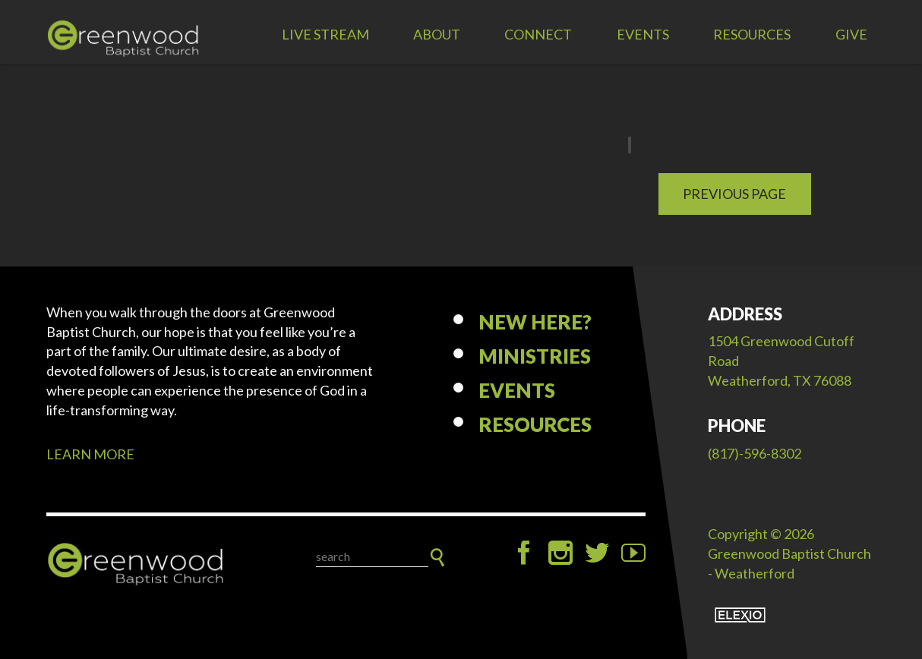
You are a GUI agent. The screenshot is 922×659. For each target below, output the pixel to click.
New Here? (535, 322)
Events (643, 34)
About (436, 34)
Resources (752, 34)
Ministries (534, 356)
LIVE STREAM (325, 34)
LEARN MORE (90, 454)
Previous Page (734, 193)
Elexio (740, 615)
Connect (538, 34)
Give (851, 34)
